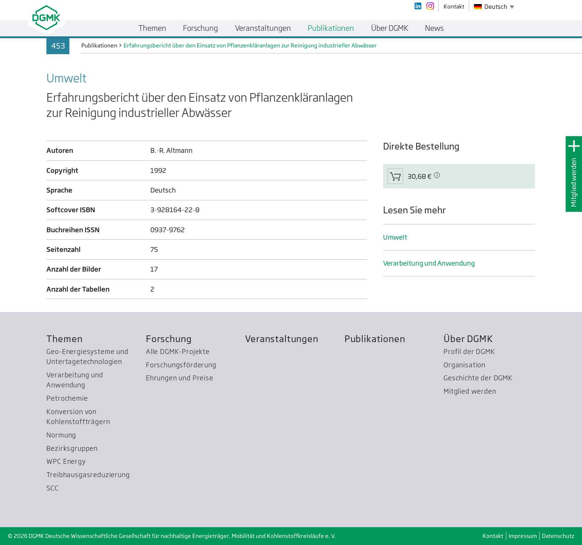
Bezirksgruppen (72, 448)
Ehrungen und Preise (179, 378)
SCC (52, 488)
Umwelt (395, 237)
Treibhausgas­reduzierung (88, 475)
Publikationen (374, 339)
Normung (61, 435)
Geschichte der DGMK (478, 378)
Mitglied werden (574, 182)
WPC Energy (65, 461)
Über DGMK (468, 339)
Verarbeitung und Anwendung (429, 263)
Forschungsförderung (181, 365)
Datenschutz (558, 535)
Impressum (523, 535)
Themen (64, 339)
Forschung (169, 339)
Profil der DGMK (469, 351)
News (434, 28)
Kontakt (493, 535)
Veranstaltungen (281, 339)
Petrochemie (67, 398)
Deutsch (490, 6)
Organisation (464, 365)
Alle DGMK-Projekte (178, 351)
